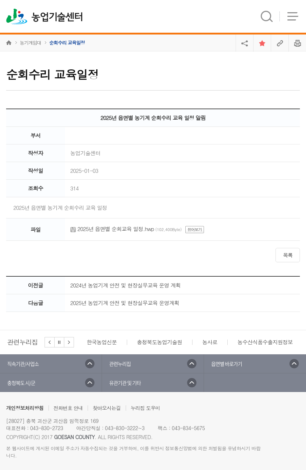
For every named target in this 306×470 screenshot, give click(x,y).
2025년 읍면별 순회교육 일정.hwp (116, 228)
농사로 (209, 342)
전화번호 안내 (68, 407)
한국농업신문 (102, 342)
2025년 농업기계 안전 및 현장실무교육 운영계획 (124, 303)
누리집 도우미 (145, 407)
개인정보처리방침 (24, 407)
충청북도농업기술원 (159, 342)
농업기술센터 (57, 17)
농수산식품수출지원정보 (265, 342)
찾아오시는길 (107, 407)
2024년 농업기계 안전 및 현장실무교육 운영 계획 (125, 285)
